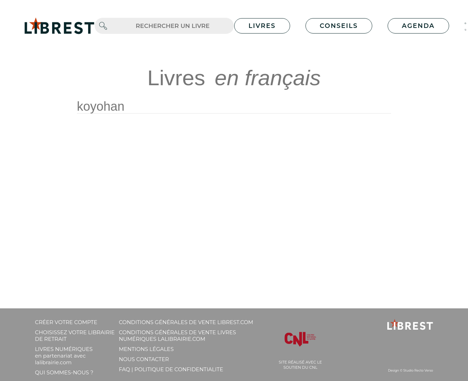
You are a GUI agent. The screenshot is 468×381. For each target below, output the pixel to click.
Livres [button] (262, 26)
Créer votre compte (66, 322)
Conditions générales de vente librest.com (186, 322)
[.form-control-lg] (172, 26)
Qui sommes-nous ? (64, 372)
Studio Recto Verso (418, 370)
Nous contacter (144, 359)
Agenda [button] (418, 26)
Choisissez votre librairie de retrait (75, 335)
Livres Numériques (64, 356)
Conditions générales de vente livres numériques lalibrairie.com (177, 335)
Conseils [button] (339, 26)
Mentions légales (146, 349)
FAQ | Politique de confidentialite (171, 369)
